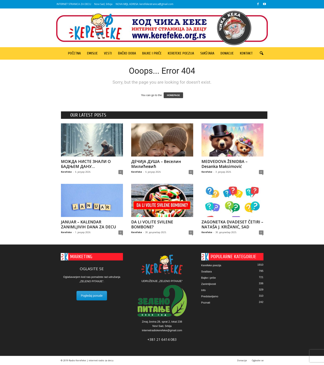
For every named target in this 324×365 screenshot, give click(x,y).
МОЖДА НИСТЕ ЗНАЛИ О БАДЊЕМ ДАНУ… (86, 164)
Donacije (227, 53)
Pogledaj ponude (91, 295)
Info (203, 290)
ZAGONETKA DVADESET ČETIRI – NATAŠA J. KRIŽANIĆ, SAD (232, 224)
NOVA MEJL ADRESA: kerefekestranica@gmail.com (144, 4)
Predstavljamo (209, 296)
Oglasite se (258, 360)
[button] (261, 53)
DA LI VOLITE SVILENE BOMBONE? (152, 224)
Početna (74, 53)
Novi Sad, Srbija (103, 4)
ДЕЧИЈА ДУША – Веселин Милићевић (156, 164)
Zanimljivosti (208, 283)
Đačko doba (127, 53)
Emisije (92, 53)
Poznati (205, 302)
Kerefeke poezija (181, 53)
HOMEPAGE (173, 95)
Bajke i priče (152, 53)
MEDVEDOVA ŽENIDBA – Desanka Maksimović (224, 164)
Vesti (108, 53)
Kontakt (246, 53)
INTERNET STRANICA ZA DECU (74, 4)
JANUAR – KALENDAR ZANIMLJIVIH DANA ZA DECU (88, 224)
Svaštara (207, 53)
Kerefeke (66, 171)
